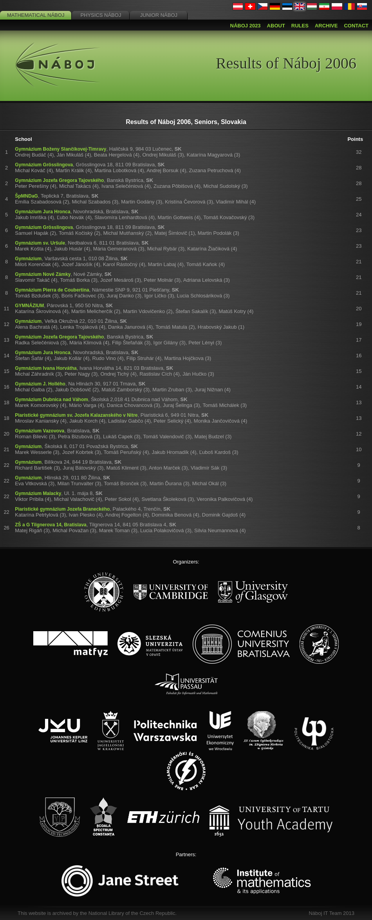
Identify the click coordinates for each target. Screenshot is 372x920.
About (276, 26)
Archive (326, 26)
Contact (356, 26)
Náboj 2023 (245, 26)
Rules (300, 26)
